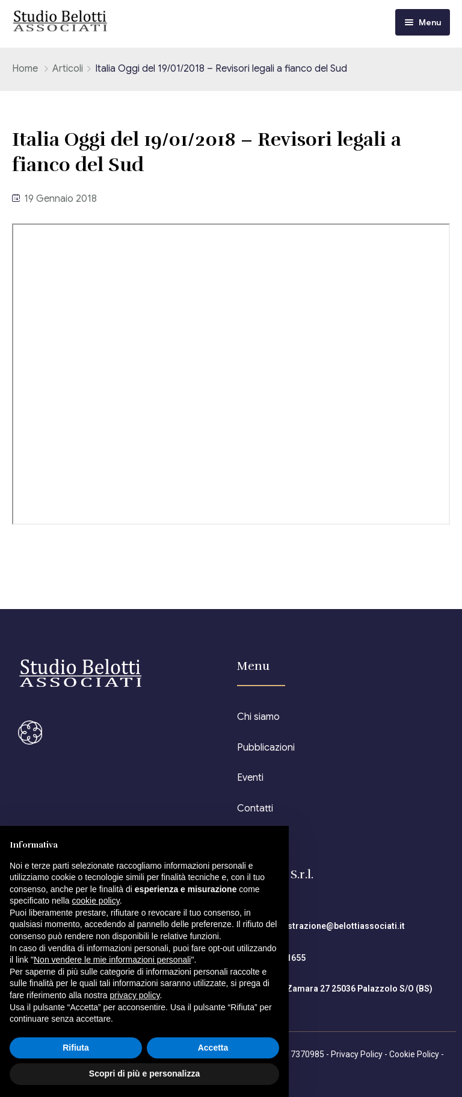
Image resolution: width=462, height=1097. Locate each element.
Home (25, 69)
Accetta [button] (213, 1047)
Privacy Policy (357, 1054)
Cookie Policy (414, 1054)
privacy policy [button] (135, 995)
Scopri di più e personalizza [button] (144, 1073)
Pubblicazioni (266, 748)
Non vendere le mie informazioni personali (112, 959)
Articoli (67, 69)
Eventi (250, 778)
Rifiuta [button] (76, 1047)
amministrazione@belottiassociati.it (331, 926)
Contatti (255, 808)
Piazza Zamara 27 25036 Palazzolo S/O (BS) (345, 988)
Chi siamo (258, 717)
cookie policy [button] (96, 900)
